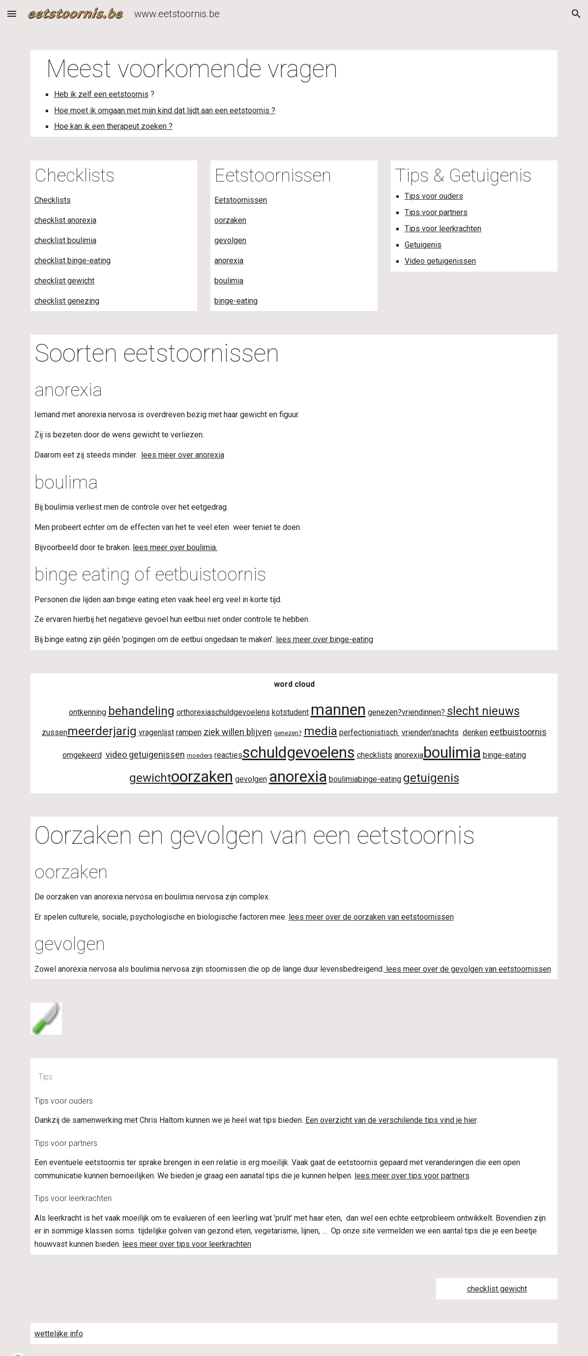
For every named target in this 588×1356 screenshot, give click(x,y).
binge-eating (236, 301)
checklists (374, 755)
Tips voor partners (436, 212)
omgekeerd (82, 755)
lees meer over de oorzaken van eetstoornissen (371, 917)
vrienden (416, 732)
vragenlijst (156, 732)
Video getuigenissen (440, 261)
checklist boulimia (65, 240)
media (320, 731)
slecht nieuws (483, 711)
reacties (228, 755)
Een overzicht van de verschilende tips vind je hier (390, 1120)
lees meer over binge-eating (324, 639)
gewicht (150, 778)
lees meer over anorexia (182, 455)
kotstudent (290, 712)
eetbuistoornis (518, 732)
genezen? (385, 712)
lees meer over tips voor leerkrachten (186, 1244)
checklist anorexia (65, 220)
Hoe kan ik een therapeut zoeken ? (113, 126)
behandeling (141, 711)
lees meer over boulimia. (175, 547)
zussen (54, 732)
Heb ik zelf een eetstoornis (101, 94)
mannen (338, 709)
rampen (189, 732)
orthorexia (193, 712)
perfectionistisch (369, 732)
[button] (12, 13)
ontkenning (87, 712)
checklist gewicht (64, 280)
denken (475, 732)
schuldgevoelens (240, 712)
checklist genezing (66, 301)
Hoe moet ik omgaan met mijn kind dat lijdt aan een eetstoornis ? (164, 110)
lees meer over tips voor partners (412, 1175)
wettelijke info (58, 1333)
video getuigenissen (145, 754)
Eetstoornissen (240, 200)
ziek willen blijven (238, 732)
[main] (294, 93)
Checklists (52, 200)
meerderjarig (102, 731)
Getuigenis (423, 244)
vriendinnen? (423, 712)
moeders (199, 755)
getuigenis (431, 778)
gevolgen (230, 240)
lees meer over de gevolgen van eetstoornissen (467, 969)
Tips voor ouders (434, 196)
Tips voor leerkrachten (443, 228)
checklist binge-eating (72, 260)
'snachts (445, 732)
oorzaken (230, 220)
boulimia (228, 280)
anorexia (228, 260)
